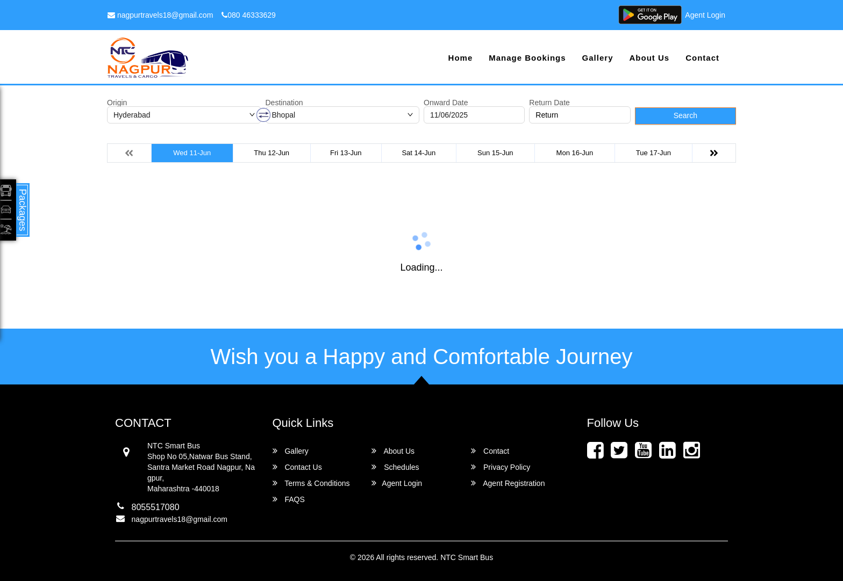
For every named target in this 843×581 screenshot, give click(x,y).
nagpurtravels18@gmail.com (160, 15)
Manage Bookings (527, 57)
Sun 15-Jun (495, 153)
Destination (284, 102)
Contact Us (297, 466)
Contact (702, 57)
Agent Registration (508, 483)
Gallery (597, 57)
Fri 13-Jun (346, 153)
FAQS (289, 499)
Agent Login (705, 15)
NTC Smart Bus (466, 557)
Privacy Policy (500, 466)
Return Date (549, 102)
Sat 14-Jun (418, 153)
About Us (649, 57)
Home (460, 57)
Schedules (395, 466)
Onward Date (446, 102)
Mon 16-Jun (575, 153)
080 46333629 (249, 15)
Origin (117, 102)
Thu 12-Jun (271, 153)
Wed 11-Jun (192, 153)
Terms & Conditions (311, 483)
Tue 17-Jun (653, 153)
